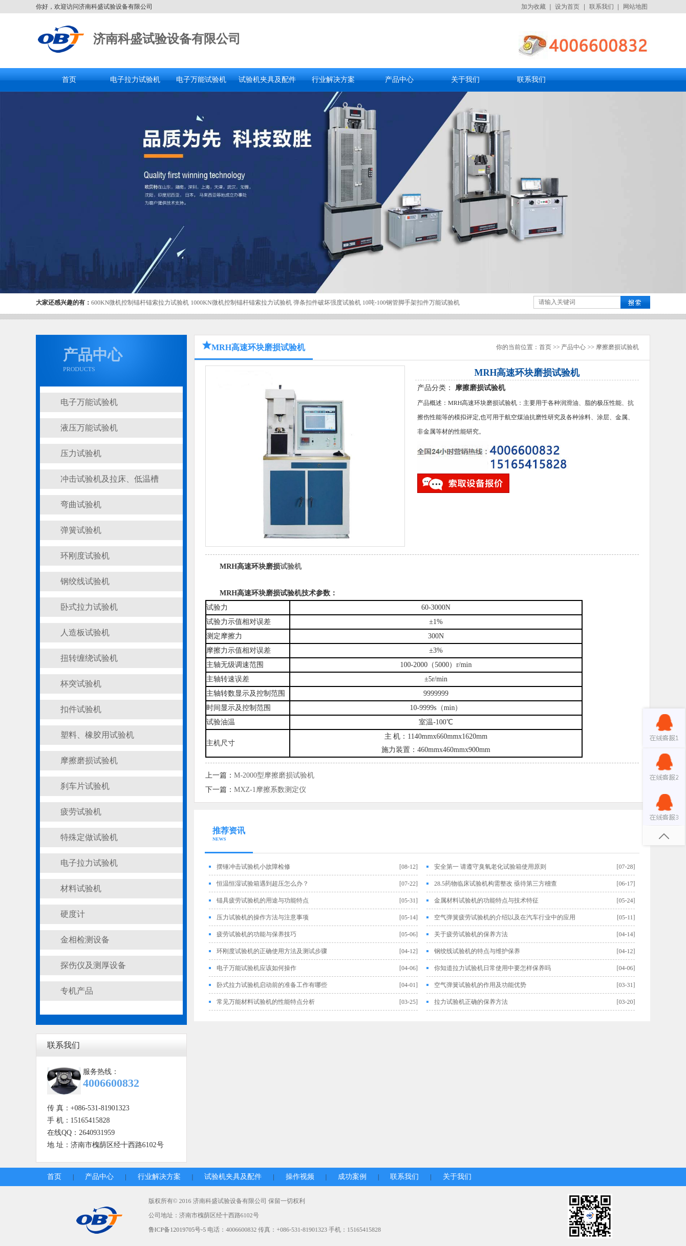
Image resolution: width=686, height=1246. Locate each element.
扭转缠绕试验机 (89, 658)
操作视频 (300, 1176)
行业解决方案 (333, 79)
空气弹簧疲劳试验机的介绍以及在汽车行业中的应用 (504, 917)
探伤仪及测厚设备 (93, 965)
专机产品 (76, 990)
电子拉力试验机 (135, 79)
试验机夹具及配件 (267, 79)
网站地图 (635, 6)
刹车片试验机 (85, 786)
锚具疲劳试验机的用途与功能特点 (263, 900)
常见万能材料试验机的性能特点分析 (266, 1001)
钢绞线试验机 (85, 581)
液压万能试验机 (89, 427)
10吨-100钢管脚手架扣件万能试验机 (411, 302)
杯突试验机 (80, 683)
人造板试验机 (85, 632)
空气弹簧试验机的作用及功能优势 (480, 985)
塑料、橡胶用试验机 (97, 735)
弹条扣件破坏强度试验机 (327, 302)
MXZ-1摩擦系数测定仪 (270, 789)
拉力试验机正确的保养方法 (471, 1001)
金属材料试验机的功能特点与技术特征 (486, 900)
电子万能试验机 (201, 79)
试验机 (291, 566)
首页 (69, 79)
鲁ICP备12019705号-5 (177, 1229)
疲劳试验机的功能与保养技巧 (256, 934)
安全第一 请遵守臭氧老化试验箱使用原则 (490, 866)
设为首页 (567, 6)
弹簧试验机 (80, 530)
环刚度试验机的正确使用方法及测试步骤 (272, 951)
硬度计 (72, 914)
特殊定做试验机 (89, 837)
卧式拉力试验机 (89, 607)
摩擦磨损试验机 (89, 760)
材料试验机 (80, 888)
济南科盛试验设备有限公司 (167, 39)
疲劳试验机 (80, 811)
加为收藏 (533, 6)
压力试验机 (80, 453)
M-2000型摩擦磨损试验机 (274, 775)
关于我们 (465, 79)
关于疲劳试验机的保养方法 (471, 934)
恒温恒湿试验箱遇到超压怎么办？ (263, 883)
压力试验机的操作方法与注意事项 (263, 917)
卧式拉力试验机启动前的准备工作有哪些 (272, 985)
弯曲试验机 (80, 504)
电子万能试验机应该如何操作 (256, 968)
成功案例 (352, 1176)
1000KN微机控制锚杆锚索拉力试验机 (240, 302)
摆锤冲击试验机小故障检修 (253, 866)
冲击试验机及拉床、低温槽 (109, 479)
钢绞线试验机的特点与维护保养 (477, 951)
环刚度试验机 (85, 555)
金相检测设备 (85, 939)
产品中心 (399, 79)
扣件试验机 (80, 709)
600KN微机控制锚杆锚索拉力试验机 (140, 302)
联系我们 (601, 6)
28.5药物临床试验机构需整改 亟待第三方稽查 (495, 883)
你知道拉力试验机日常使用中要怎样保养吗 (492, 968)
